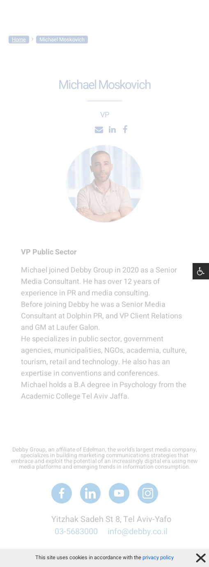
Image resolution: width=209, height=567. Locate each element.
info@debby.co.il (138, 532)
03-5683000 (76, 532)
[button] (201, 271)
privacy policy (158, 557)
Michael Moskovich (62, 39)
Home (19, 39)
